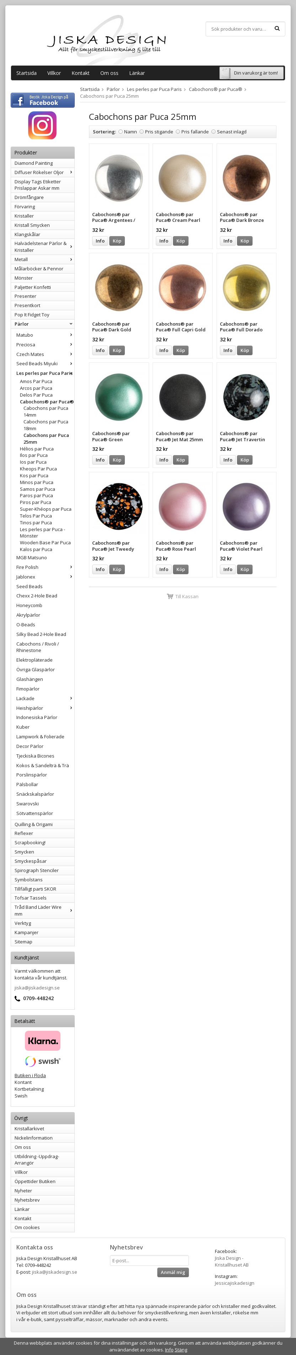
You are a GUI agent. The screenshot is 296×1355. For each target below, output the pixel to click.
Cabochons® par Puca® (47, 401)
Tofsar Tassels (31, 898)
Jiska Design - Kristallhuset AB (232, 1261)
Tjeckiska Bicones (35, 756)
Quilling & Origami (34, 824)
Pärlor (44, 324)
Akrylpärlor (28, 615)
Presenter (25, 296)
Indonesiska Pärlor (36, 717)
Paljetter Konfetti (33, 287)
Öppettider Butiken (35, 1181)
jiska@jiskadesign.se (37, 987)
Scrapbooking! (30, 842)
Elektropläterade (34, 660)
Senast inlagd (232, 131)
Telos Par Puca (36, 516)
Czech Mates (45, 354)
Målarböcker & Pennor (39, 268)
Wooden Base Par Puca (45, 542)
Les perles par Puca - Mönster (42, 532)
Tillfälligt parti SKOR (35, 889)
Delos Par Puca (36, 395)
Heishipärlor (45, 708)
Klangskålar (27, 234)
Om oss (109, 73)
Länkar (137, 73)
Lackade (45, 698)
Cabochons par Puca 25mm (46, 438)
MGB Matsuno (31, 557)
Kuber (23, 727)
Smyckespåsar (31, 861)
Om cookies (27, 1227)
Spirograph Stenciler (37, 870)
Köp (117, 241)
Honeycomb (29, 605)
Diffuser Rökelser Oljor (44, 172)
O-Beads (25, 624)
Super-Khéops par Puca (46, 509)
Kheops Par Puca (38, 468)
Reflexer (24, 833)
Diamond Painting (34, 163)
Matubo (45, 335)
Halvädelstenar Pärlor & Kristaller (44, 246)
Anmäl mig (173, 1272)
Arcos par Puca (36, 388)
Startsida (26, 73)
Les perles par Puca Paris (45, 373)
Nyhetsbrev (27, 1200)
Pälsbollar (27, 784)
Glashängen (29, 679)
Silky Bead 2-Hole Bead (41, 634)
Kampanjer (26, 932)
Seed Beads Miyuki (45, 363)
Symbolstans (29, 879)
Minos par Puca (36, 482)
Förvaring (25, 206)
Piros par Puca (35, 502)
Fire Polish (45, 567)
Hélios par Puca (37, 448)
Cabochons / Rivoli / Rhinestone (37, 647)
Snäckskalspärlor (35, 794)
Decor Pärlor (29, 746)
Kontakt (81, 73)
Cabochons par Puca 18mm (45, 425)
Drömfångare (29, 197)
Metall (44, 259)
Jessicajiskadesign (234, 1283)
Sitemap (23, 941)
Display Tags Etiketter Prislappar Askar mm (38, 185)
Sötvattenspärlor (34, 813)
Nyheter (23, 1190)
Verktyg (23, 923)
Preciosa (45, 344)
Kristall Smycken (32, 225)
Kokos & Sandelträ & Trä (42, 765)
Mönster (24, 278)
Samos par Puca (37, 489)
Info (100, 241)
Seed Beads (29, 586)
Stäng (181, 1349)
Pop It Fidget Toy (32, 314)
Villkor (54, 73)
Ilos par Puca (34, 455)
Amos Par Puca (36, 381)
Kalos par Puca (36, 549)
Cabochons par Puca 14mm (45, 411)
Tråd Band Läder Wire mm (44, 910)
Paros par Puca (36, 495)
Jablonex (45, 577)
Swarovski (27, 803)
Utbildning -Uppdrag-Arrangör (37, 1159)
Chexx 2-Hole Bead (36, 595)
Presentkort (27, 305)
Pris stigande (159, 131)
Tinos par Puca (36, 522)
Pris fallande (195, 131)
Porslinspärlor (31, 774)
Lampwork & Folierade (40, 736)
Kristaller (24, 216)
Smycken (24, 852)
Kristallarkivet (29, 1128)
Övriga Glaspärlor (35, 669)
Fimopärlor (27, 689)
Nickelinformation (34, 1138)
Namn (130, 131)
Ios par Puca (33, 462)
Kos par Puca (34, 475)
